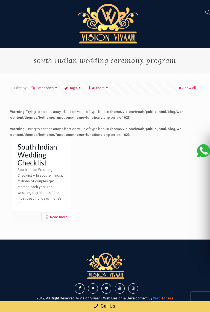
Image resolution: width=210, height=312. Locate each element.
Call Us (104, 306)
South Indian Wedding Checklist (37, 154)
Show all (186, 88)
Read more (58, 217)
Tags (72, 88)
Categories (45, 88)
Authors (98, 88)
